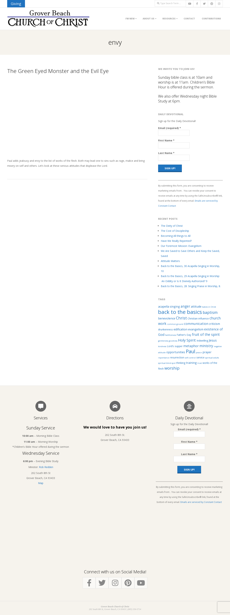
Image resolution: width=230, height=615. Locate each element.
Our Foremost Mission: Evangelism (181, 246)
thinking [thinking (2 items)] (180, 363)
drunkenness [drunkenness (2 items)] (165, 329)
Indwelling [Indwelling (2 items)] (202, 340)
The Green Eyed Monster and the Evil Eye (58, 71)
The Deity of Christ (172, 225)
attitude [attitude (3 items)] (196, 306)
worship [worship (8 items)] (172, 368)
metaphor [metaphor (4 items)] (191, 346)
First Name (166, 140)
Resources (169, 18)
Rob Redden (46, 467)
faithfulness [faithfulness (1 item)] (170, 335)
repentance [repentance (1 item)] (163, 357)
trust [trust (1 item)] (199, 363)
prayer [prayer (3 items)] (207, 352)
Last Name (166, 153)
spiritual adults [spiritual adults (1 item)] (212, 357)
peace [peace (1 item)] (199, 352)
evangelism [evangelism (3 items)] (195, 329)
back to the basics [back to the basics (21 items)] (180, 311)
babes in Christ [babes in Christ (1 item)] (209, 307)
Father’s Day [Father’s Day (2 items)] (184, 335)
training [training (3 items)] (191, 363)
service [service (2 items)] (200, 357)
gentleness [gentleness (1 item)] (163, 341)
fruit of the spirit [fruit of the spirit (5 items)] (206, 334)
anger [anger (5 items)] (185, 306)
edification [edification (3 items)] (180, 329)
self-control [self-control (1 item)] (190, 357)
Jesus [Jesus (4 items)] (213, 340)
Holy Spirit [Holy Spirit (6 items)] (187, 340)
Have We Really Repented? (176, 241)
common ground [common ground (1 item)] (175, 324)
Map (40, 483)
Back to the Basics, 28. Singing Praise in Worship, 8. (191, 286)
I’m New (130, 18)
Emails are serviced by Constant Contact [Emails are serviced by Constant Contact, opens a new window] (201, 502)
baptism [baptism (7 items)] (210, 312)
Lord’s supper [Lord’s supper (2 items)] (175, 346)
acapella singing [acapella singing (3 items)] (169, 306)
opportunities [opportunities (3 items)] (175, 352)
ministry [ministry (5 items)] (206, 345)
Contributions (211, 18)
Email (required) (169, 128)
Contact (189, 18)
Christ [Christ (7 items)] (181, 318)
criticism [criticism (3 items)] (214, 324)
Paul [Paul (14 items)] (190, 351)
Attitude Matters (170, 261)
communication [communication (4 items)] (196, 323)
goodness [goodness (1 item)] (173, 341)
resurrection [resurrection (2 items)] (177, 357)
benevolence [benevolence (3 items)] (166, 318)
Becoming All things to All (175, 236)
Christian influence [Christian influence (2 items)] (198, 318)
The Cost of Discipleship (175, 230)
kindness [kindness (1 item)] (162, 346)
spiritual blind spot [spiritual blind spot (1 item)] (167, 363)
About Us (148, 18)
